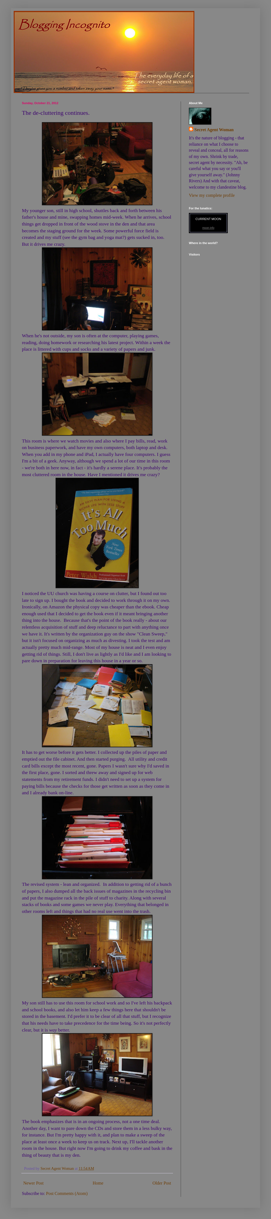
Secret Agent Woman (213, 129)
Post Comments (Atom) (67, 1193)
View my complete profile (212, 195)
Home (98, 1183)
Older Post (161, 1183)
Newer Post (33, 1183)
